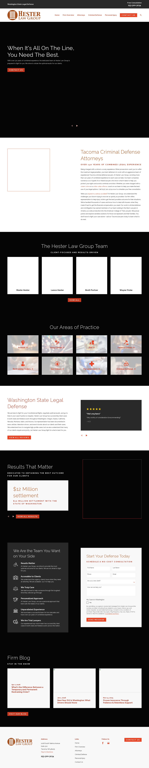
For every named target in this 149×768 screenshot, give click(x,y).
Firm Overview (80, 743)
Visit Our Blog (18, 710)
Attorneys (78, 746)
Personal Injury (80, 754)
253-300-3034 (134, 5)
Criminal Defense (81, 750)
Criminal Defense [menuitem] (95, 15)
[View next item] (77, 126)
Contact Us (128, 15)
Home (77, 739)
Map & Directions (47, 748)
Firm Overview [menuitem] (68, 15)
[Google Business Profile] (108, 739)
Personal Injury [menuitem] (111, 15)
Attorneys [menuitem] (81, 15)
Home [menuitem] (57, 15)
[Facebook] (103, 739)
